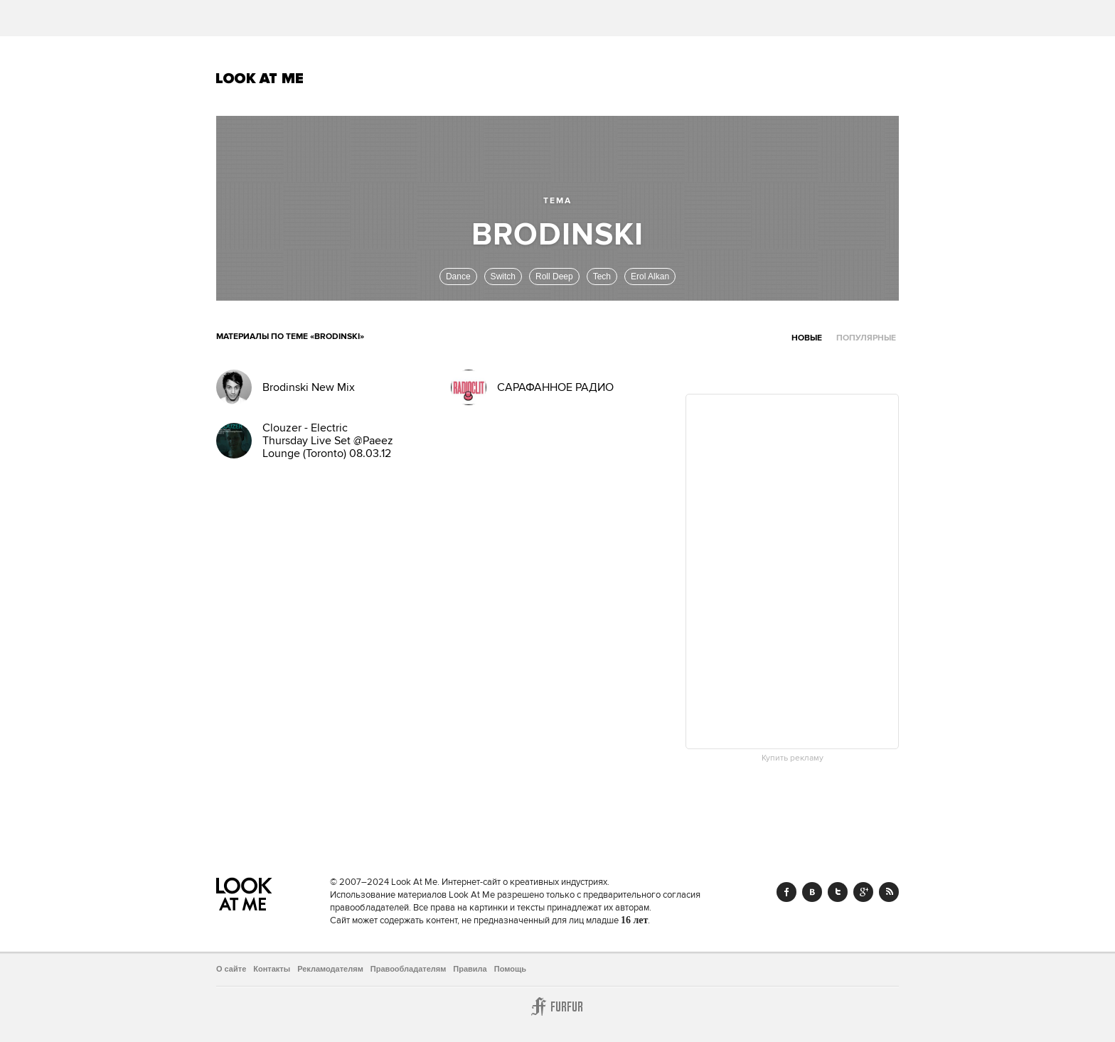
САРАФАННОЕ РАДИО (555, 387)
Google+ (863, 892)
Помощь (510, 969)
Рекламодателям (330, 969)
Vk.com (812, 892)
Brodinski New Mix (308, 387)
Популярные (866, 338)
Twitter (838, 892)
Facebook (786, 892)
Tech (602, 276)
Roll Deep (554, 276)
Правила (469, 969)
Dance (458, 276)
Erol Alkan (650, 276)
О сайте (231, 969)
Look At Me (260, 78)
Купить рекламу (792, 758)
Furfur (557, 1006)
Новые (806, 338)
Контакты (271, 969)
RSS (889, 892)
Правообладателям (408, 969)
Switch (503, 276)
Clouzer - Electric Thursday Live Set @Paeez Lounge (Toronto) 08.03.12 (327, 440)
